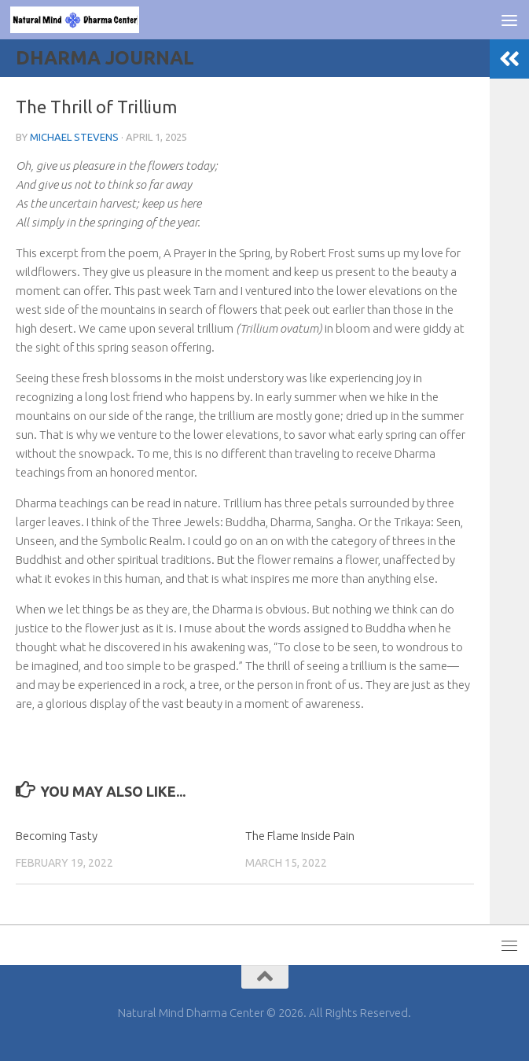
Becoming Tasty (56, 835)
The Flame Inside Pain (300, 835)
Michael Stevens (74, 136)
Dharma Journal (105, 57)
